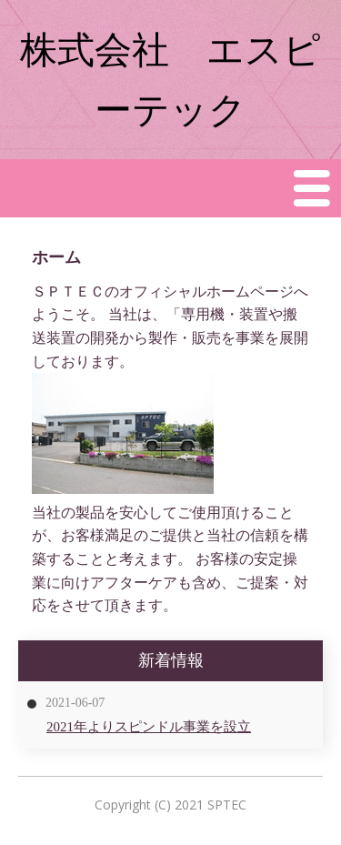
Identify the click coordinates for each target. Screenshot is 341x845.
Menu (313, 187)
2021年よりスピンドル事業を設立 (148, 726)
